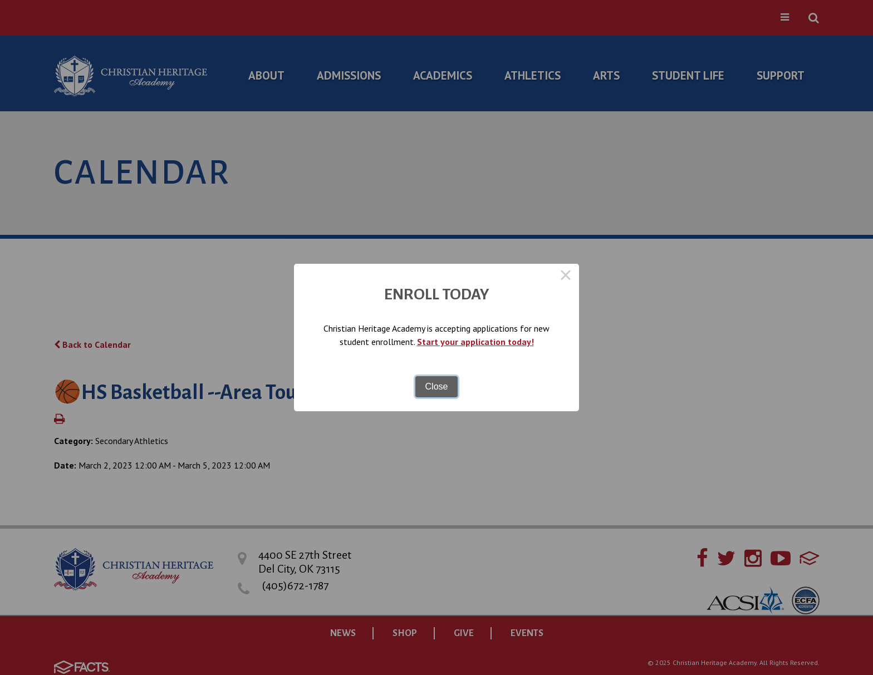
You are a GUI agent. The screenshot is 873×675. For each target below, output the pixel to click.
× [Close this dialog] (565, 277)
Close (436, 386)
